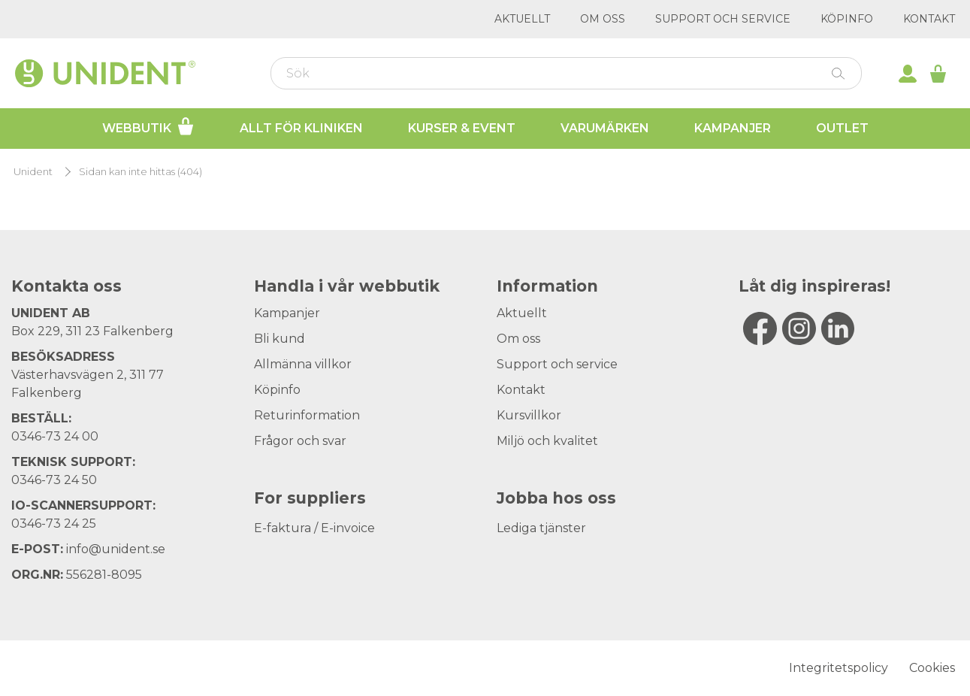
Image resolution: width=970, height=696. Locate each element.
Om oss (602, 19)
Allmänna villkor (303, 364)
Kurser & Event (461, 128)
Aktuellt (522, 19)
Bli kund (279, 338)
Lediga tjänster (541, 528)
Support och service (722, 19)
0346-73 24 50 (54, 480)
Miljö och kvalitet (547, 441)
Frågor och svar (300, 441)
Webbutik (148, 126)
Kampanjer (732, 128)
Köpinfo (846, 19)
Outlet (842, 128)
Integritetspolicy (838, 668)
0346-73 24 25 (53, 523)
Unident (33, 172)
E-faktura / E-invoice (314, 528)
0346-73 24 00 (54, 436)
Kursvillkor (529, 415)
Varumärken (605, 128)
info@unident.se (115, 549)
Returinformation (307, 415)
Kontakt (929, 19)
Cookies (932, 668)
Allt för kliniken (301, 128)
